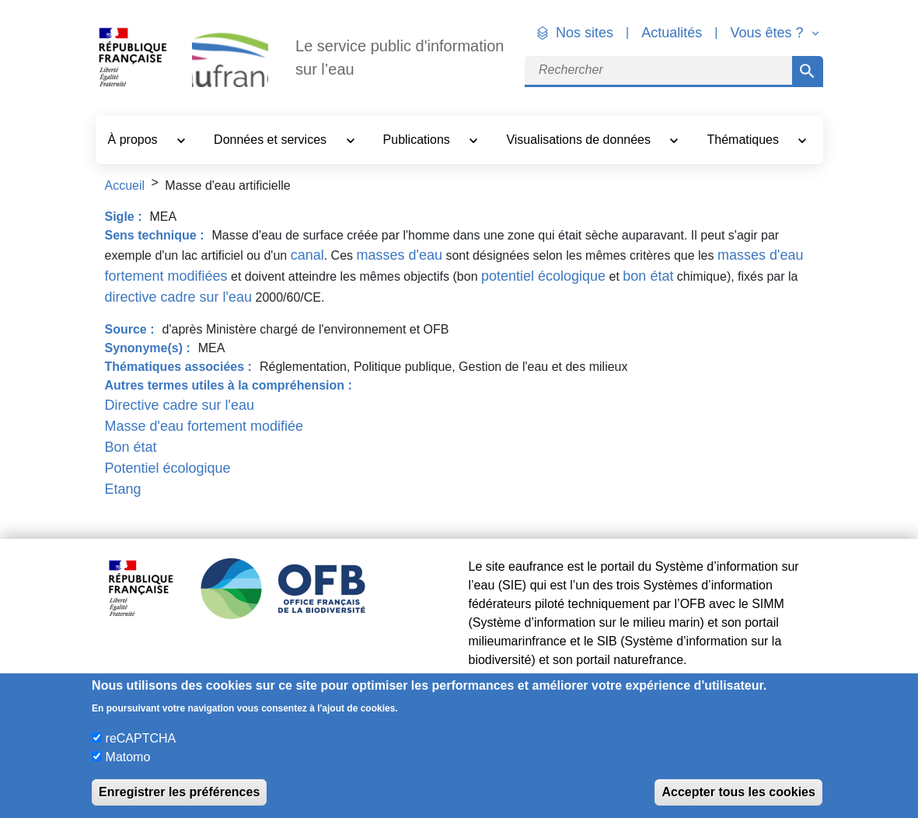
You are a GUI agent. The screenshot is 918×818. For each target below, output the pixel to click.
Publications (418, 139)
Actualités (671, 32)
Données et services (272, 139)
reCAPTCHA (141, 738)
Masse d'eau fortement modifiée (204, 426)
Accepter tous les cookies (738, 792)
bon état (648, 276)
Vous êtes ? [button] (768, 32)
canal (307, 255)
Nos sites (584, 32)
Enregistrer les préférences (179, 792)
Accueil (125, 185)
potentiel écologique (543, 276)
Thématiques (745, 139)
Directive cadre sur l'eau (180, 405)
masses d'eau (399, 255)
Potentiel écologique (168, 468)
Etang (123, 489)
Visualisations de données (580, 139)
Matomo (128, 757)
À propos (134, 139)
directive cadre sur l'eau (179, 297)
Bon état (131, 447)
